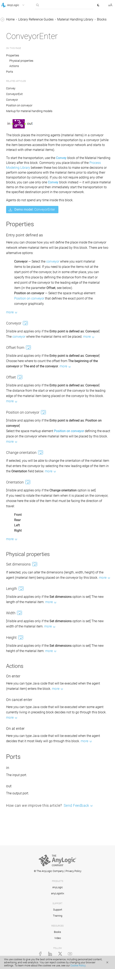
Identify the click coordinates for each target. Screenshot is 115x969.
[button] (18, 5)
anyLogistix (57, 893)
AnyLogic (57, 887)
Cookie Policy (77, 965)
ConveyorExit (14, 94)
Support (57, 909)
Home (10, 19)
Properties (13, 55)
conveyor (52, 261)
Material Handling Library (75, 19)
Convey (10, 88)
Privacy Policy (73, 871)
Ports (9, 71)
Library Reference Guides (36, 19)
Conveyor (12, 99)
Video (57, 938)
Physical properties (21, 60)
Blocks (101, 19)
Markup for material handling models (29, 111)
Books (57, 931)
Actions (14, 66)
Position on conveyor (19, 105)
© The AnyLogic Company (49, 871)
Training (57, 915)
